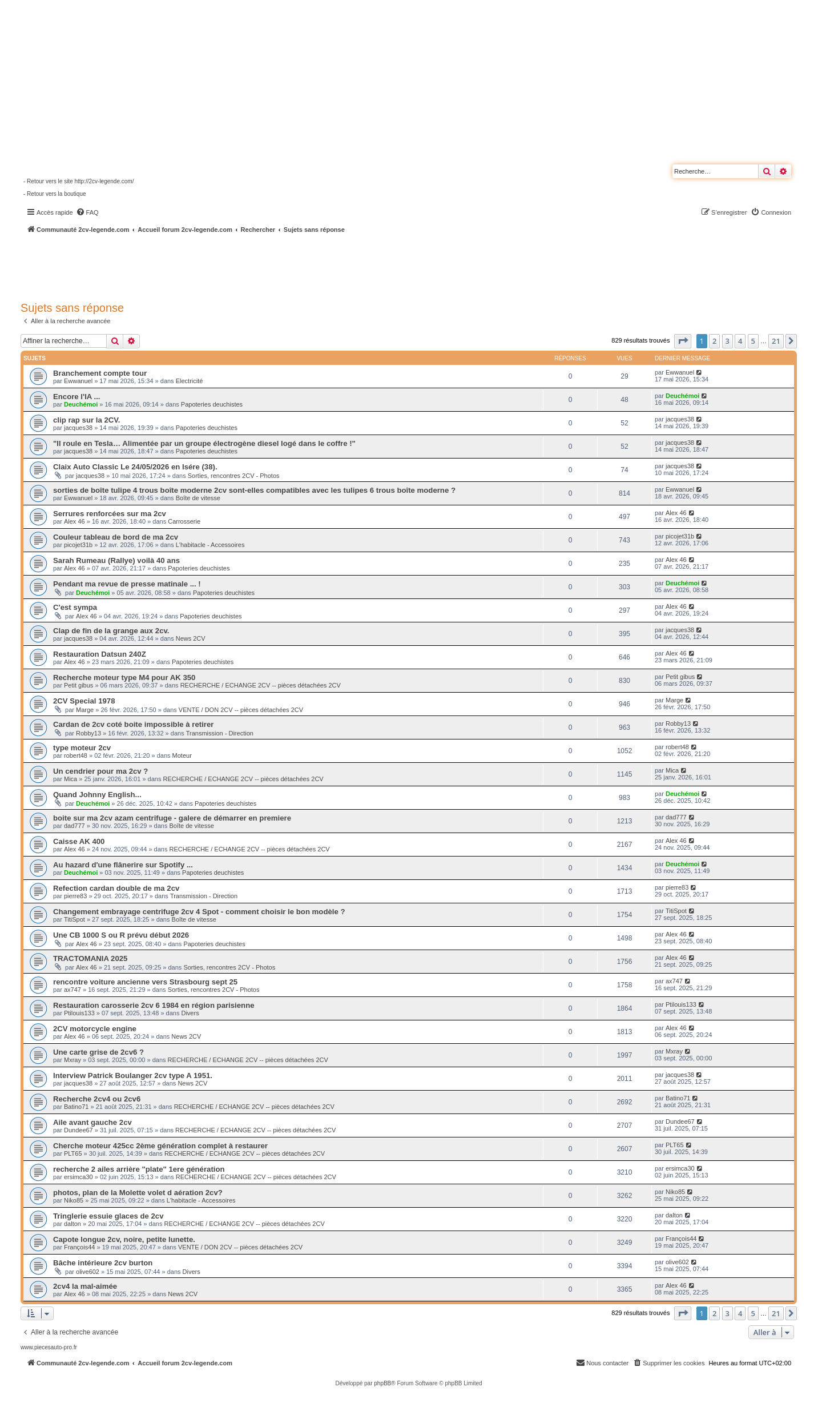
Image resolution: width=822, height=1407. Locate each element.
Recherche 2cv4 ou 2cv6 (96, 1099)
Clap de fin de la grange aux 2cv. (111, 630)
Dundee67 (78, 1130)
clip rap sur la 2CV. (86, 420)
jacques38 (78, 427)
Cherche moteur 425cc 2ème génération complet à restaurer (160, 1145)
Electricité (189, 380)
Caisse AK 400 (78, 841)
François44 (79, 1247)
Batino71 (76, 1106)
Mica (70, 778)
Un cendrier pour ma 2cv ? (100, 771)
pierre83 (75, 896)
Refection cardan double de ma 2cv (116, 888)
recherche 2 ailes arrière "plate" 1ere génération (139, 1169)
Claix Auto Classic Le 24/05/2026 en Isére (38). (135, 467)
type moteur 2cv (82, 747)
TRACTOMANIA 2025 (90, 958)
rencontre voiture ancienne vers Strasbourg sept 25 (145, 982)
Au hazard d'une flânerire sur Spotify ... (123, 865)
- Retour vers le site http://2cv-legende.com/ (78, 181)
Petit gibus (78, 685)
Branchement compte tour (100, 373)
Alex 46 (74, 521)
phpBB (382, 1383)
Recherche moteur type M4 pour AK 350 (124, 677)
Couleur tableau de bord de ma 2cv (115, 537)
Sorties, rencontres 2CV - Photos (234, 475)
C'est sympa (75, 607)
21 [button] (776, 341)
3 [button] (728, 341)
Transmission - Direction (219, 733)
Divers (190, 1013)
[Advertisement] (306, 265)
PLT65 (73, 1153)
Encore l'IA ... (76, 396)
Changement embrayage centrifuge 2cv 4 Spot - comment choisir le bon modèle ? (199, 911)
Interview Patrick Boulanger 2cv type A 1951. (132, 1075)
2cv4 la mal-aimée (85, 1286)
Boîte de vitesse (198, 498)
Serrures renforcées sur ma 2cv (109, 513)
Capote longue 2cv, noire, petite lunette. (124, 1239)
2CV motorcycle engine (94, 1028)
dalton (72, 1223)
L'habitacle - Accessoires (210, 544)
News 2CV (191, 638)
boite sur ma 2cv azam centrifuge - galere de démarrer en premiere (172, 818)
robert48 (75, 755)
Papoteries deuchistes (212, 404)
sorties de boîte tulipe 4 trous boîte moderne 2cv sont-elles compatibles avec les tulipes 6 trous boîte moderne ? (254, 490)
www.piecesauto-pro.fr (49, 1347)
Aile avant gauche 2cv (92, 1122)
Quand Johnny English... (97, 794)
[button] (682, 341)
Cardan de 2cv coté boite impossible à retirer (133, 724)
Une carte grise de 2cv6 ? (98, 1052)
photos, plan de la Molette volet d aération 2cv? (138, 1192)
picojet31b (78, 544)
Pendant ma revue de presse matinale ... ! (127, 584)
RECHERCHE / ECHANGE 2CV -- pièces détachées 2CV (260, 685)
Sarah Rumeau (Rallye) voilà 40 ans (116, 560)
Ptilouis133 (79, 1013)
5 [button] (753, 341)
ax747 (72, 989)
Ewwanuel (78, 380)
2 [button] (714, 341)
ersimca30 (78, 1176)
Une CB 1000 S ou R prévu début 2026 (121, 935)
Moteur (182, 755)
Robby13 (88, 733)
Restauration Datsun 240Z (99, 654)
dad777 (74, 825)
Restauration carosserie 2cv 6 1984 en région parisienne (154, 1005)
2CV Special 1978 (84, 701)
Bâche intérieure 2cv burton (102, 1263)
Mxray (72, 1059)
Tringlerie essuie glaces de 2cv (108, 1216)
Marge (85, 709)
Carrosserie (184, 521)
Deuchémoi (81, 404)
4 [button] (740, 341)
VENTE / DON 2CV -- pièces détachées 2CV (241, 709)
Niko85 (73, 1200)
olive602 (87, 1271)
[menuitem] (87, 212)
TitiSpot (74, 919)
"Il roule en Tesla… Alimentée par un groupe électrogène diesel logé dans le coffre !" (204, 443)
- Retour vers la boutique (54, 194)
